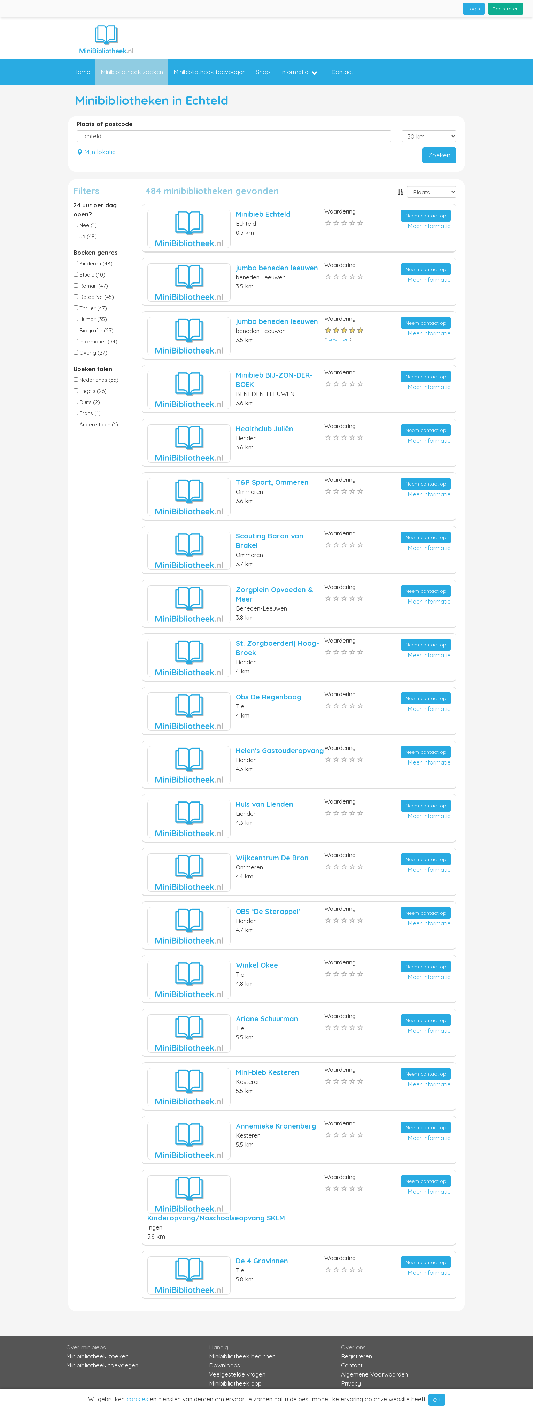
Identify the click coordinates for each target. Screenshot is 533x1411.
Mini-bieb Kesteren (267, 1072)
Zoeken (439, 155)
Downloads (224, 1365)
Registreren (506, 9)
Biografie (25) (94, 330)
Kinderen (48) (93, 263)
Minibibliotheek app (235, 1383)
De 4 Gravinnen (262, 1260)
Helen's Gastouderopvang (280, 750)
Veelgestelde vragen (237, 1374)
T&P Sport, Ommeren (272, 482)
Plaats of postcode (105, 123)
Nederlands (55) (96, 380)
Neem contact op (425, 215)
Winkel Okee (257, 965)
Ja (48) (85, 236)
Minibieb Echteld (263, 214)
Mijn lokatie (96, 151)
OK (436, 1400)
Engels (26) (90, 391)
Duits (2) (87, 402)
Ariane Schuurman (267, 1018)
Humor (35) (90, 319)
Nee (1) (85, 225)
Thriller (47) (90, 308)
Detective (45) (94, 297)
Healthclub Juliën (264, 428)
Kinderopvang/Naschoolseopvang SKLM (216, 1218)
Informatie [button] (299, 72)
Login (474, 9)
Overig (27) (90, 352)
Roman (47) (91, 285)
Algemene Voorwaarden (374, 1374)
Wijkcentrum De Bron (272, 857)
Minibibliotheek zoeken (132, 72)
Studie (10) (89, 274)
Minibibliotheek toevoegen (209, 72)
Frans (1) (87, 413)
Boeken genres (96, 252)
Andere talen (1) (96, 424)
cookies (137, 1399)
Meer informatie (429, 226)
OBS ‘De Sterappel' (268, 911)
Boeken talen (93, 368)
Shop (263, 72)
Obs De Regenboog (268, 696)
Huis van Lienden (264, 804)
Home (81, 72)
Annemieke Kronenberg (276, 1126)
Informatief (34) (95, 341)
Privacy (351, 1383)
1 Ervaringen (338, 339)
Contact (342, 72)
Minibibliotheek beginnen (242, 1356)
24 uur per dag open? (95, 209)
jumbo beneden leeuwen (277, 267)
